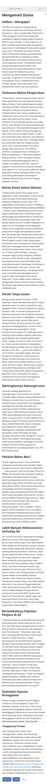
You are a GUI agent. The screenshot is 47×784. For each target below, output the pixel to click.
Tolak (16, 779)
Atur (24, 779)
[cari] (44, 3)
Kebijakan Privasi (36, 772)
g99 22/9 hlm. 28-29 (16, 8)
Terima (7, 779)
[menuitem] (4, 3)
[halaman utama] (4, 3)
